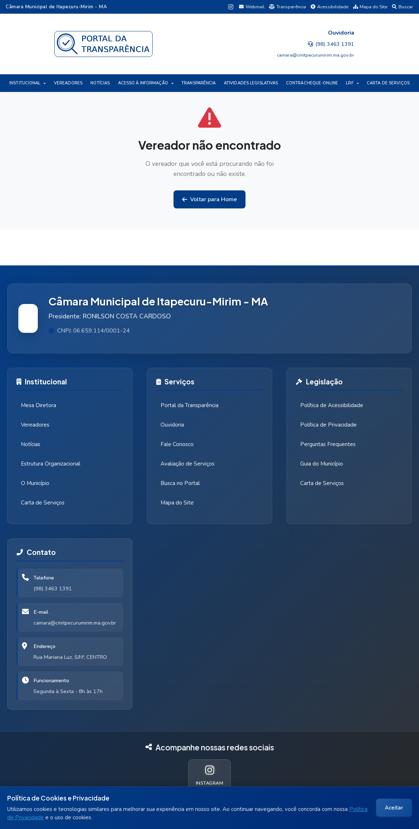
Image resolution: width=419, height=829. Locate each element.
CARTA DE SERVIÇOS (388, 83)
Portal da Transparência (189, 405)
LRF (349, 83)
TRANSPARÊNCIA (198, 83)
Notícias (30, 444)
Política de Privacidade (328, 424)
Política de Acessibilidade (331, 405)
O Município (35, 483)
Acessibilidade (329, 7)
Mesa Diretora (38, 405)
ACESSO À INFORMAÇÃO (143, 83)
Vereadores (35, 424)
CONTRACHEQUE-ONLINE (312, 83)
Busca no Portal (180, 483)
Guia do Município (321, 463)
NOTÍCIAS (100, 83)
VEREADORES (68, 83)
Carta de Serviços (42, 502)
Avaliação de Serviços (188, 463)
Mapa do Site (370, 7)
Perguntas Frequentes (328, 444)
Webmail (252, 7)
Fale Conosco (177, 444)
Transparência (287, 7)
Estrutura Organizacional (50, 463)
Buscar (402, 7)
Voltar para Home (209, 199)
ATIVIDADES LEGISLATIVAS (251, 83)
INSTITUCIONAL (24, 83)
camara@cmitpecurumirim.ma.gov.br (74, 622)
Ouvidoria (172, 424)
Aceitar (394, 807)
